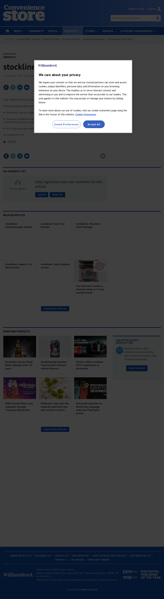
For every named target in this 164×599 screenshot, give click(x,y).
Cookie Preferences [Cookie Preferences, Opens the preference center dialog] (66, 124)
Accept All (94, 124)
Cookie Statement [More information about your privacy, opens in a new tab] (85, 114)
